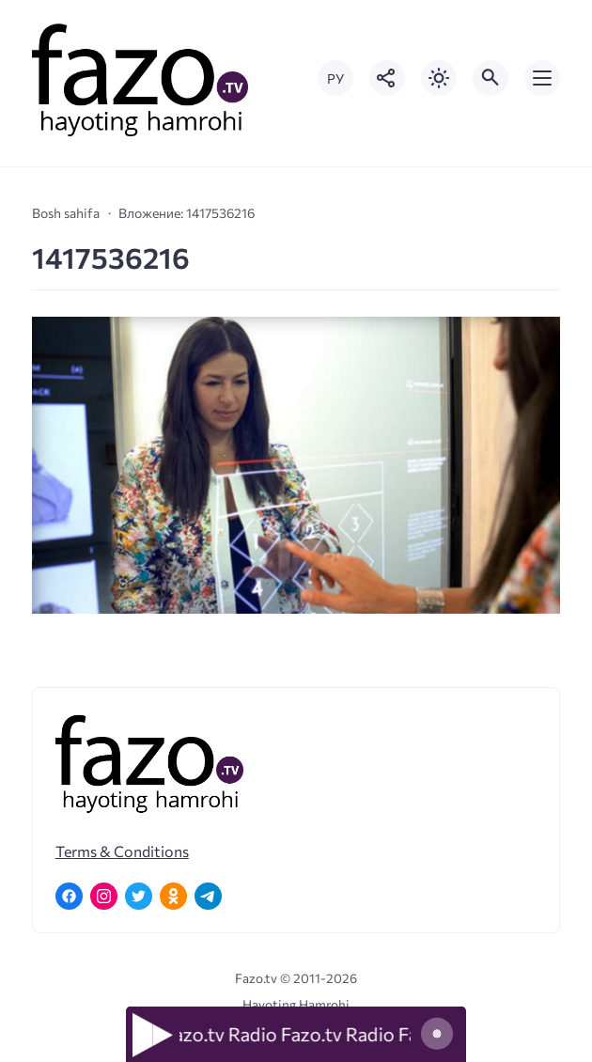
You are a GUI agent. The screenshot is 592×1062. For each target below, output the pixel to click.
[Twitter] (138, 896)
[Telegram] (208, 896)
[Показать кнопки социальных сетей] (387, 78)
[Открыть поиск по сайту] (490, 78)
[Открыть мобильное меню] (542, 78)
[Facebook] (69, 896)
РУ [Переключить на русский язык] (335, 78)
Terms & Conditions (122, 851)
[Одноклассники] (173, 896)
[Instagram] (103, 896)
